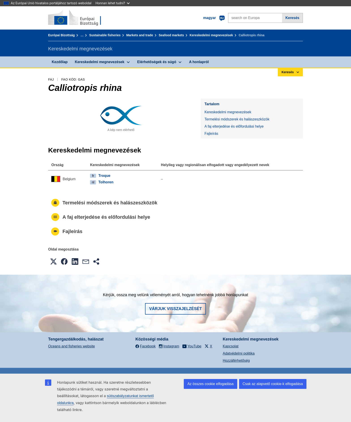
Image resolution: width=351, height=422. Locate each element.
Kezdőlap (60, 62)
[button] (53, 261)
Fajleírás (211, 133)
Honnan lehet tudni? (113, 3)
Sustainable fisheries (105, 35)
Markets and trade (139, 35)
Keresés (292, 18)
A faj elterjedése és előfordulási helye (233, 126)
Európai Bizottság (61, 35)
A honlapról (199, 62)
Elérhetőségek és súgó (156, 62)
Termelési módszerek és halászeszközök (236, 119)
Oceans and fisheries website (71, 346)
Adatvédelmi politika (239, 353)
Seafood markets (171, 35)
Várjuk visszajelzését (175, 308)
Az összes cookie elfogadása (210, 384)
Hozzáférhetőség (236, 360)
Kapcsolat (230, 346)
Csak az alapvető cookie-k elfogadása (273, 384)
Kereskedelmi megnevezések (211, 35)
